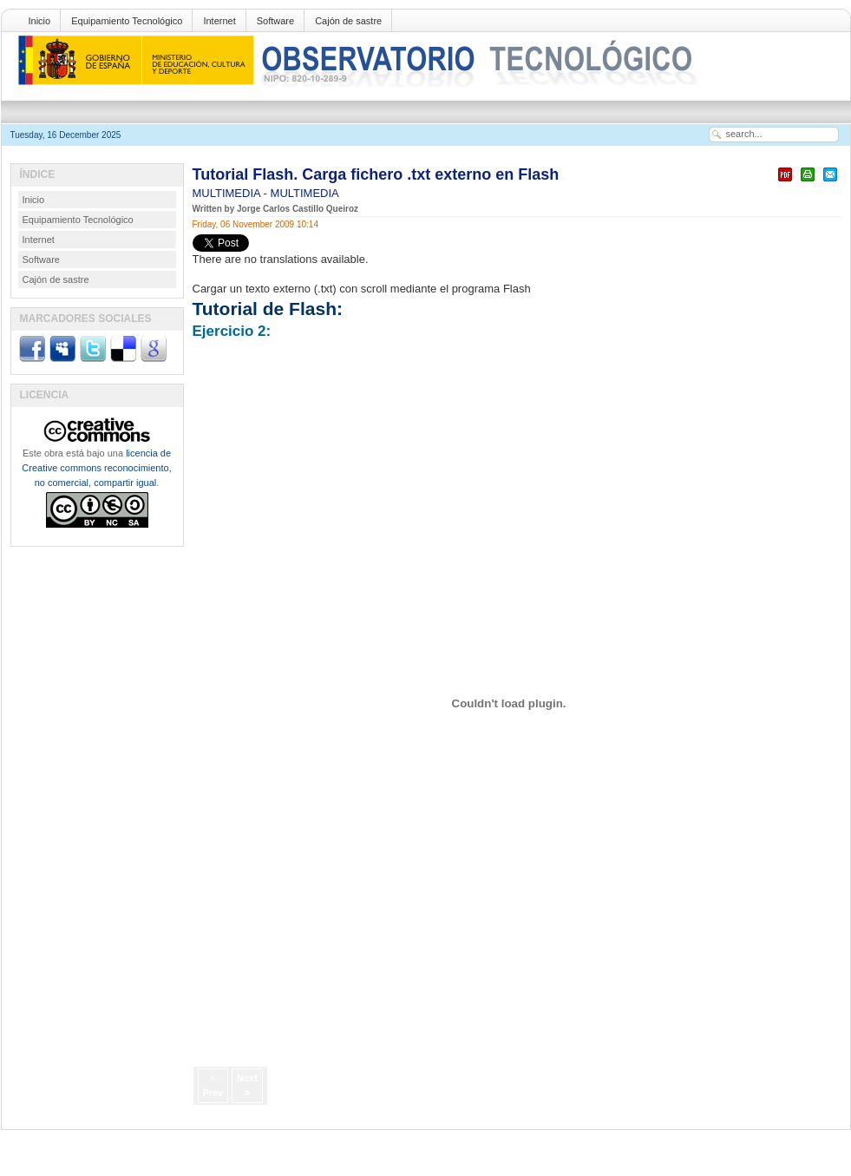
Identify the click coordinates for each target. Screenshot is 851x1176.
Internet (219, 21)
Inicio (40, 21)
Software (275, 21)
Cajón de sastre (348, 21)
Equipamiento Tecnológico (126, 21)
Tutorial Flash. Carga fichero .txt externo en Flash (376, 174)
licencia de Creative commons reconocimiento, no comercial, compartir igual (96, 468)
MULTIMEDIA (228, 193)
